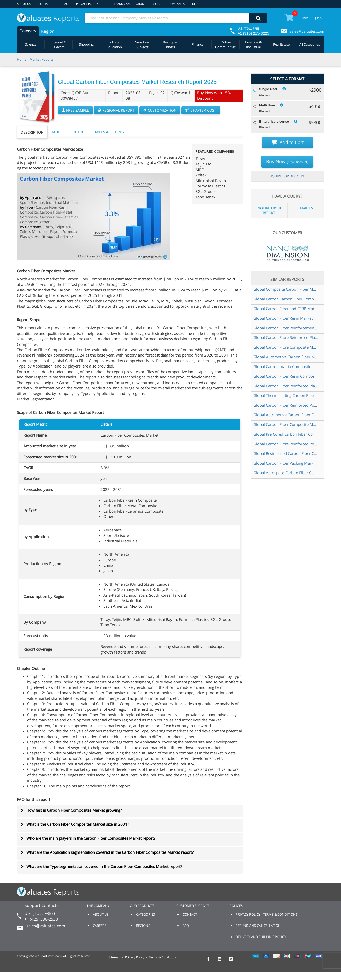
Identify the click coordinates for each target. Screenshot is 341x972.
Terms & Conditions (163, 957)
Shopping (86, 44)
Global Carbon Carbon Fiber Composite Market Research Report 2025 (285, 298)
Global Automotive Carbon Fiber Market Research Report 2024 (285, 356)
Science (30, 44)
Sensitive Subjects (142, 44)
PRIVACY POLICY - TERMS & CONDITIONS (267, 914)
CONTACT (190, 914)
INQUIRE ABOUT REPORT (269, 210)
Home (21, 59)
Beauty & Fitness (170, 44)
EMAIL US (305, 208)
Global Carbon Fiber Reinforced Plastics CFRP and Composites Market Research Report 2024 (285, 385)
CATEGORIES (145, 914)
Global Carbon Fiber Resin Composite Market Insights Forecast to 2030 (285, 376)
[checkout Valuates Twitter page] (233, 961)
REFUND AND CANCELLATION (125, 4)
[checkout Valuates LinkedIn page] (222, 961)
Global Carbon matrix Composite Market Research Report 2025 (285, 366)
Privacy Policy (134, 957)
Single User (268, 89)
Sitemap (114, 957)
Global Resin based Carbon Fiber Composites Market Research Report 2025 (285, 453)
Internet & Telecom (58, 44)
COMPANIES (177, 4)
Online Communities (225, 44)
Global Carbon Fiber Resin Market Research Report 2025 (285, 318)
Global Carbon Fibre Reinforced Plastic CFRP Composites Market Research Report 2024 (285, 337)
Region (47, 31)
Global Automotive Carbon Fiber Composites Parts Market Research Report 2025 (285, 414)
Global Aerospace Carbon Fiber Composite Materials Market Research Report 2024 (285, 472)
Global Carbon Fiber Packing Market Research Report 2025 (285, 463)
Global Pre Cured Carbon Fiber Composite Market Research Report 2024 (285, 434)
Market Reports (41, 59)
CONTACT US (46, 4)
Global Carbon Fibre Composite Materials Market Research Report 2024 (285, 347)
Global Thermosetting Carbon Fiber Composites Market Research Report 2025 (285, 395)
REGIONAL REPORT (116, 110)
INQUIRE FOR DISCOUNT (287, 176)
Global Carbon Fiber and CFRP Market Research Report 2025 (285, 308)
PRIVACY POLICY (87, 4)
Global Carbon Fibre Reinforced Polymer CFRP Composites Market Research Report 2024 (285, 443)
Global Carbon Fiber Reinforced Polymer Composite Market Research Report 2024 (285, 405)
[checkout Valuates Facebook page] (211, 961)
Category (27, 31)
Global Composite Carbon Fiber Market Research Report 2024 (285, 289)
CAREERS (99, 925)
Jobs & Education (114, 44)
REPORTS (198, 4)
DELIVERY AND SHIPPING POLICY (261, 936)
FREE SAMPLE (75, 110)
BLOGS (156, 4)
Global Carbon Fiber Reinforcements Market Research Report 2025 (285, 327)
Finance (197, 44)
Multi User (267, 105)
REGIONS (143, 925)
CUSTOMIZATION (160, 110)
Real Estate (281, 44)
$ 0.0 (318, 18)
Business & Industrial (253, 44)
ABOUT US (24, 4)
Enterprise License (274, 121)
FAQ (66, 4)
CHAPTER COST (200, 110)
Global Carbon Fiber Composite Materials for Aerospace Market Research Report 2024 (285, 424)
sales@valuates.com (307, 31)
